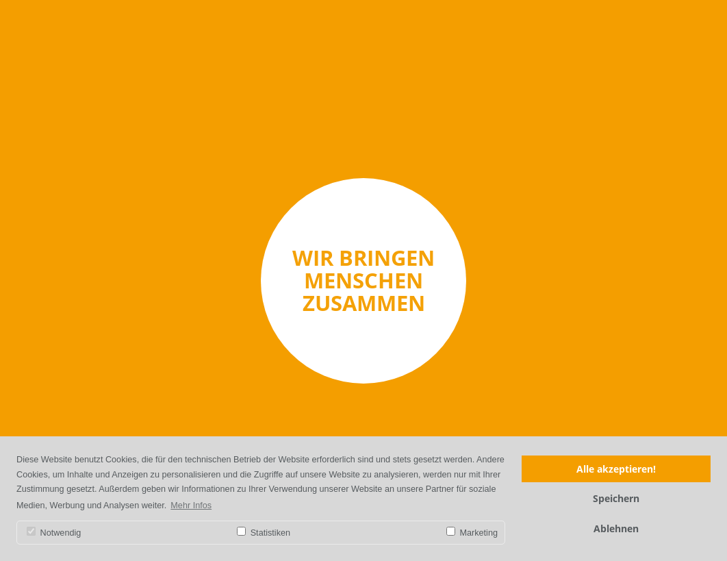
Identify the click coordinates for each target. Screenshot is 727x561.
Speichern (616, 498)
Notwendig (54, 532)
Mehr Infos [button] (191, 505)
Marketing (472, 532)
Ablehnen (616, 528)
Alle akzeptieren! (616, 468)
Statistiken (263, 532)
